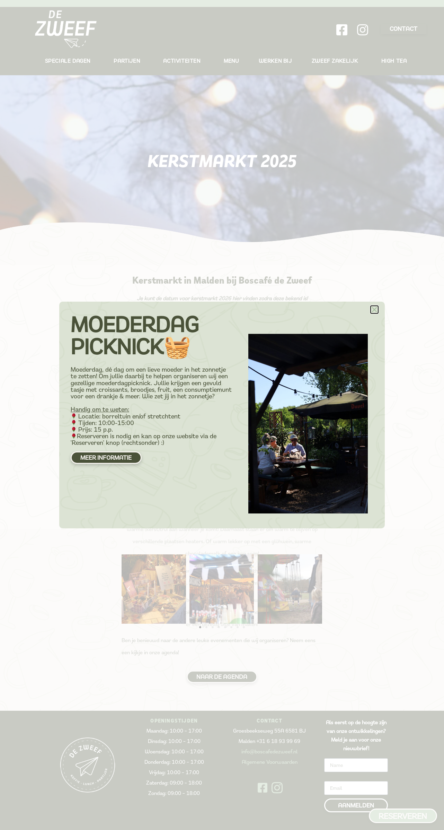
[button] (374, 309)
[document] (222, 415)
